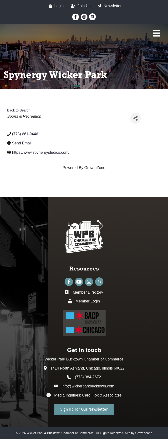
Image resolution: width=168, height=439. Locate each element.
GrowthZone (94, 168)
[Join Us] (79, 6)
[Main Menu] (156, 33)
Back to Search (19, 110)
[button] (84, 409)
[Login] (55, 6)
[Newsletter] (108, 6)
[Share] (135, 118)
